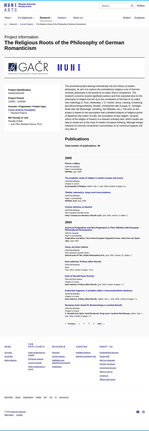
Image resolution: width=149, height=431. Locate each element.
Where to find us (106, 372)
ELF (45, 397)
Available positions (83, 353)
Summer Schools (35, 363)
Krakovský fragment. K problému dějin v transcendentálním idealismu (99, 291)
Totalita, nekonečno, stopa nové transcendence (88, 192)
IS (56, 397)
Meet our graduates (107, 360)
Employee (139, 17)
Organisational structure (109, 353)
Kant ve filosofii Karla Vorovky (79, 276)
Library (18, 397)
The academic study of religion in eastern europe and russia (94, 178)
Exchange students (35, 359)
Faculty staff (104, 356)
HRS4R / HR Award (107, 364)
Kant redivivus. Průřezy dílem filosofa (83, 262)
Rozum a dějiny (72, 163)
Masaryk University (18, 412)
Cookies (19, 415)
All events (8, 353)
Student (127, 17)
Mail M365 (8, 397)
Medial (38, 397)
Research (58, 346)
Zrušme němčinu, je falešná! (78, 207)
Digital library (28, 397)
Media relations (10, 360)
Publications (57, 367)
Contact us (104, 376)
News (7, 346)
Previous (70, 324)
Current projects (58, 356)
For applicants (36, 345)
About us (106, 346)
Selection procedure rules (86, 356)
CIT (50, 397)
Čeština (141, 5)
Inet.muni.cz (64, 397)
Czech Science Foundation (22, 110)
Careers (81, 346)
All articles (8, 356)
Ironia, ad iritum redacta (76, 247)
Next (101, 324)
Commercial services (108, 368)
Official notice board (107, 379)
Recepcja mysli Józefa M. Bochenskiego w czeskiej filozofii (93, 305)
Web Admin (8, 415)
